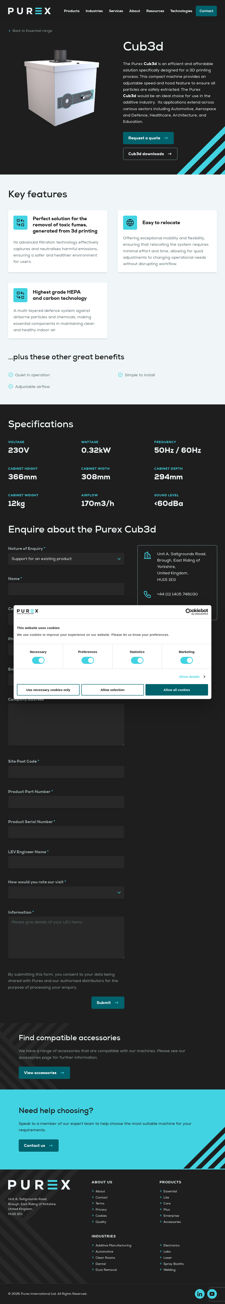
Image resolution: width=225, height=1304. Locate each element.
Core (167, 1203)
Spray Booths (173, 1264)
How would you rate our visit (36, 882)
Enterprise (171, 1216)
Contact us (38, 1145)
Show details (189, 676)
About (134, 11)
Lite (166, 1197)
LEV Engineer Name (27, 852)
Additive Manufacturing (113, 1245)
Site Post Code (22, 761)
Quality (101, 1222)
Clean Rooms (105, 1258)
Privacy (101, 1209)
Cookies (101, 1216)
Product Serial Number (30, 821)
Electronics (171, 1245)
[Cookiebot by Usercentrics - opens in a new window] (189, 611)
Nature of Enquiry (25, 548)
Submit (108, 1002)
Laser (167, 1258)
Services (116, 11)
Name (14, 578)
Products (72, 11)
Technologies (181, 11)
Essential (170, 1191)
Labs (167, 1251)
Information (19, 912)
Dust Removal (106, 1270)
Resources (155, 11)
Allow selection (112, 690)
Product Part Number (29, 791)
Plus (166, 1209)
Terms (100, 1203)
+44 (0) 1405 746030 (177, 594)
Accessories (172, 1222)
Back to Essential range (30, 31)
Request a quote (148, 138)
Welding (169, 1270)
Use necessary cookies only (48, 690)
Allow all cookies (176, 690)
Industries (94, 11)
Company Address (26, 699)
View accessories (44, 1072)
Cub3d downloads (150, 153)
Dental (101, 1264)
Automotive (104, 1251)
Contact (206, 11)
